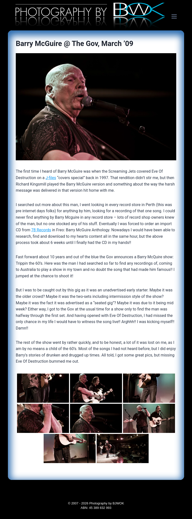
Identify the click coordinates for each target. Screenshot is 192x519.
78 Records (41, 230)
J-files (51, 177)
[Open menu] (176, 16)
